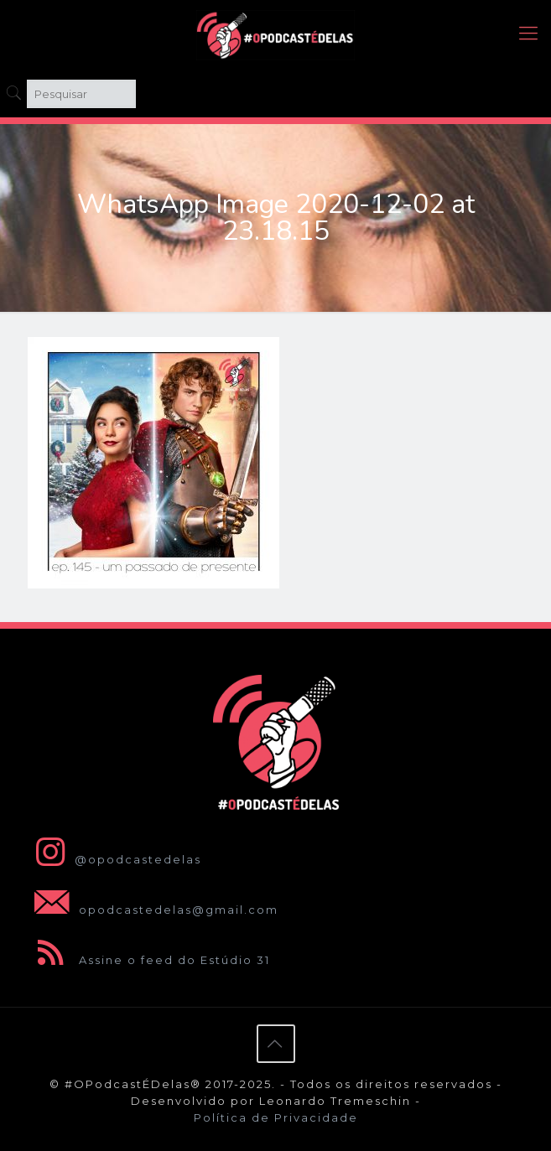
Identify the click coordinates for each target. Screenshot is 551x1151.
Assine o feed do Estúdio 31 (149, 960)
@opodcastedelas (114, 859)
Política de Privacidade (276, 1117)
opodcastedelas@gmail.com (153, 909)
